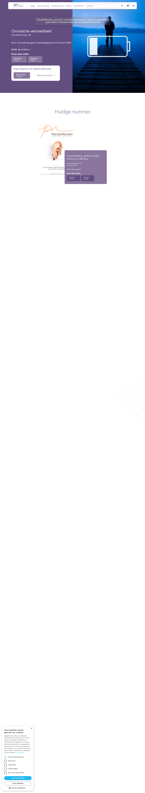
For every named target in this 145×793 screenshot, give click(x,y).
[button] (18, 788)
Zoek (122, 6)
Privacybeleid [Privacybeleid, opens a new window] (20, 752)
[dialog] (18, 758)
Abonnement (78, 6)
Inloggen (132, 6)
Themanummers (57, 6)
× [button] (31, 728)
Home (32, 6)
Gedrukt (17, 59)
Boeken (68, 6)
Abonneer (21, 75)
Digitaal (33, 59)
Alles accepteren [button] (18, 778)
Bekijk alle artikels (19, 49)
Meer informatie (44, 75)
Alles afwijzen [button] (18, 783)
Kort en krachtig (43, 6)
